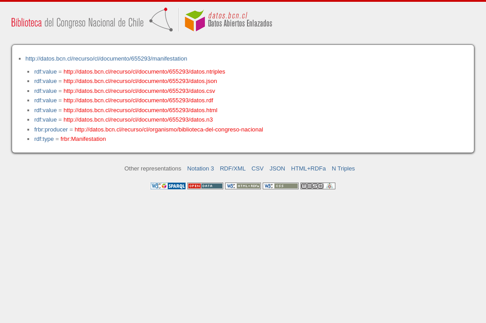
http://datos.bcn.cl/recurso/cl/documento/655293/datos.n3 (138, 119)
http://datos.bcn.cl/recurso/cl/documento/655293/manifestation (106, 58)
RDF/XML (233, 168)
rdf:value (45, 71)
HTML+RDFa (308, 168)
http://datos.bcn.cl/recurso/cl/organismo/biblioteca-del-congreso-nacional (168, 129)
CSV (258, 168)
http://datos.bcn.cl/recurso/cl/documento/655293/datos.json (140, 81)
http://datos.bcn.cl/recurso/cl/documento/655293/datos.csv (139, 90)
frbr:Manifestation (83, 138)
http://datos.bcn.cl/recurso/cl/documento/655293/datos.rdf (138, 100)
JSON (277, 168)
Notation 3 (200, 168)
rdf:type (44, 138)
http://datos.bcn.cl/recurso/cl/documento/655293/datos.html (140, 110)
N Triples (343, 168)
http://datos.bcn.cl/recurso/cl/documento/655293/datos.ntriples (145, 71)
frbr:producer (51, 129)
